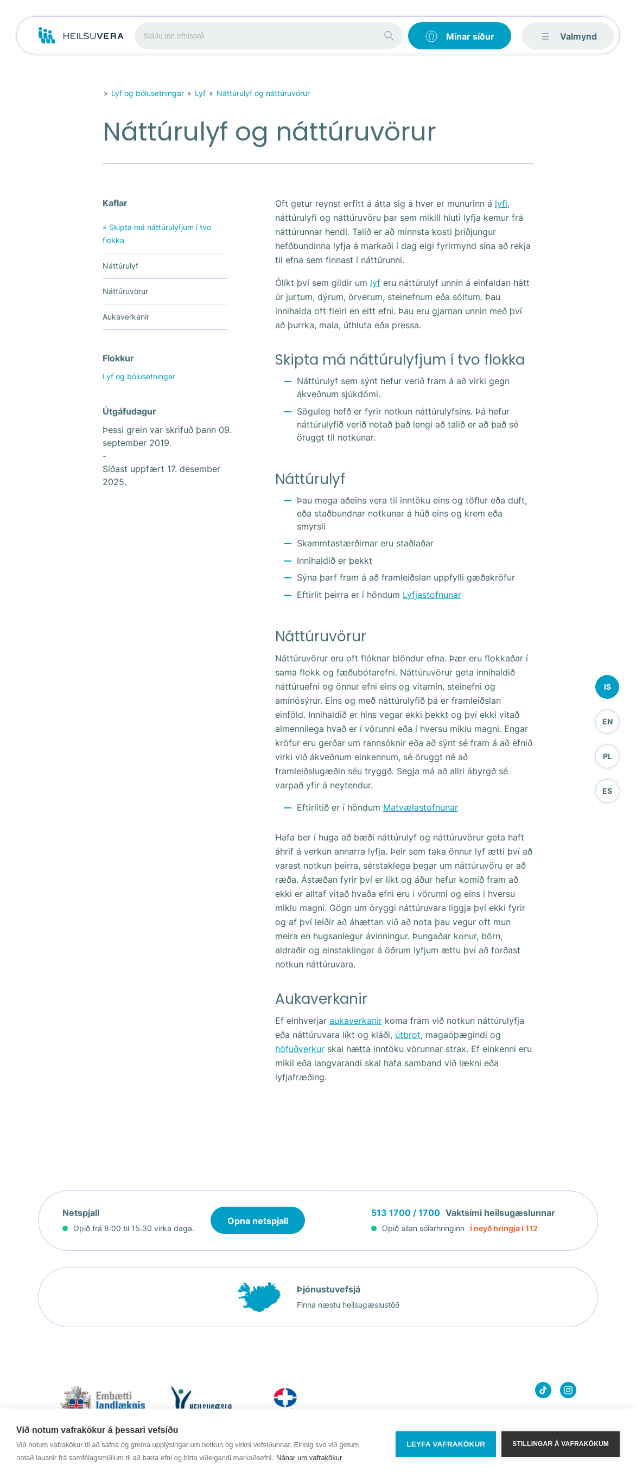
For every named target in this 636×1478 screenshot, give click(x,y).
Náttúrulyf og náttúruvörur (263, 93)
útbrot (408, 1034)
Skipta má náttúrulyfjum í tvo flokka (157, 233)
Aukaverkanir (126, 316)
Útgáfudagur (129, 411)
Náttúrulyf (120, 265)
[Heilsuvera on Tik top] (543, 1392)
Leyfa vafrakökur (445, 1443)
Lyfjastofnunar (432, 594)
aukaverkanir (355, 1020)
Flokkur (118, 358)
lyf (375, 282)
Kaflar (115, 203)
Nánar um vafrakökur (309, 1458)
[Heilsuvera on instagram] (568, 1392)
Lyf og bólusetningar (147, 93)
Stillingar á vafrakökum (560, 1443)
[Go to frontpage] (81, 35)
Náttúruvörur (125, 291)
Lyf (200, 93)
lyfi (501, 203)
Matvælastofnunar (420, 807)
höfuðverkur (300, 1048)
